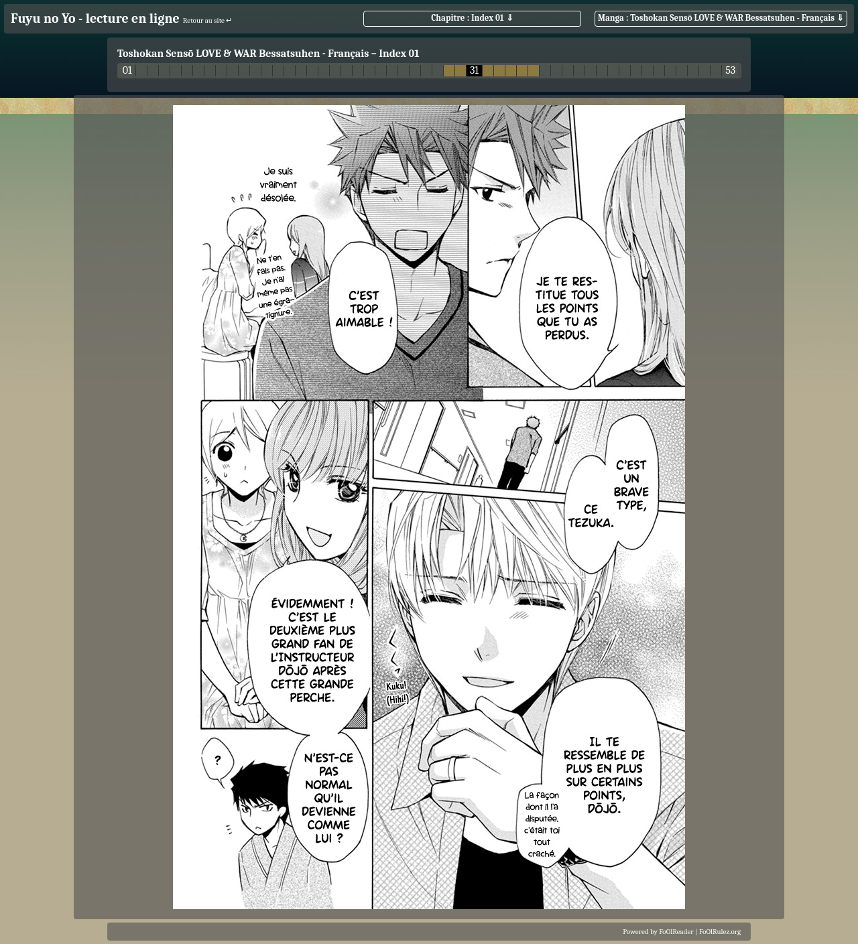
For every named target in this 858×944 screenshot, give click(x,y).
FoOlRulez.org (720, 931)
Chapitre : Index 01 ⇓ (472, 18)
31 (474, 71)
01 (127, 71)
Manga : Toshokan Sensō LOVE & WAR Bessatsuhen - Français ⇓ (721, 18)
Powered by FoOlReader (658, 931)
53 (730, 71)
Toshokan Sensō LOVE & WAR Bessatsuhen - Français (243, 54)
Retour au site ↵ (208, 20)
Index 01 (399, 54)
